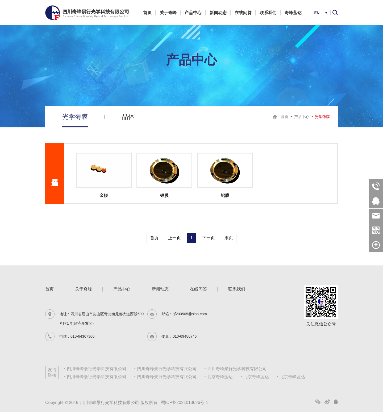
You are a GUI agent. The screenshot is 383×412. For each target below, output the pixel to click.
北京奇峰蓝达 (220, 376)
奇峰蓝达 (293, 12)
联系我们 (268, 12)
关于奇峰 (168, 12)
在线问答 (243, 12)
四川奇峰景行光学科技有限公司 (96, 368)
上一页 (174, 238)
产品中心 (193, 12)
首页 (147, 12)
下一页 (208, 238)
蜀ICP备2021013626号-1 (184, 402)
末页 (228, 238)
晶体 (128, 116)
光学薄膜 (75, 116)
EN (316, 13)
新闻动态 (218, 12)
